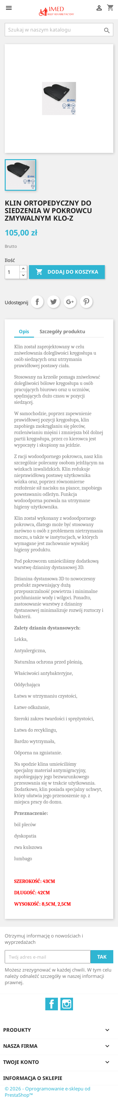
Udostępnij (37, 301)
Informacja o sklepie (32, 1078)
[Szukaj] (59, 29)
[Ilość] (12, 272)
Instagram (66, 1004)
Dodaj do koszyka (67, 272)
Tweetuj (53, 301)
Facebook (51, 1004)
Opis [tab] (24, 331)
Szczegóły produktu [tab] (62, 331)
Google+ (70, 301)
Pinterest (86, 301)
